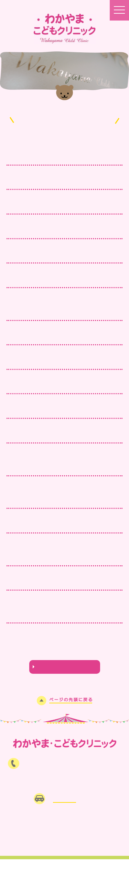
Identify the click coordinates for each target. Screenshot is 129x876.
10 (82, 644)
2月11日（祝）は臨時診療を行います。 (58, 181)
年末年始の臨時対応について (44, 279)
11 (92, 644)
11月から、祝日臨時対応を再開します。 (59, 434)
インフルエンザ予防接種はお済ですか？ (58, 361)
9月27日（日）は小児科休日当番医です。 (61, 524)
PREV (21, 644)
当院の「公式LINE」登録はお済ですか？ (59, 230)
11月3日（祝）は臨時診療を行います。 (58, 410)
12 (101, 644)
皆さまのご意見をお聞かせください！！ (58, 206)
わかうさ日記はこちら (64, 667)
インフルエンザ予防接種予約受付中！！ (58, 582)
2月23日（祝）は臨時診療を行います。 (58, 156)
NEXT (64, 652)
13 (111, 644)
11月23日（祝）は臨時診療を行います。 (60, 336)
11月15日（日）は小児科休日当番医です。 (63, 385)
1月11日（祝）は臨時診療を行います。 (58, 255)
